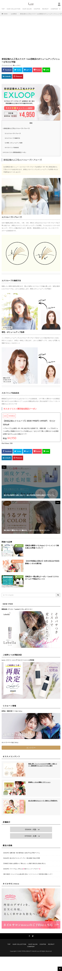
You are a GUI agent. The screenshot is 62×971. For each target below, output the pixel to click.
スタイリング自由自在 (12, 147)
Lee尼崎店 (14, 14)
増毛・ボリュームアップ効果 (13, 142)
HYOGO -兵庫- (31, 836)
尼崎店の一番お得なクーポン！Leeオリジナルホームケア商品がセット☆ (42, 577)
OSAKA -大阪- (31, 829)
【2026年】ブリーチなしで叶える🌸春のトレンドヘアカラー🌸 (21, 869)
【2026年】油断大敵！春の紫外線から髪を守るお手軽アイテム (21, 853)
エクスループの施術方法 (12, 138)
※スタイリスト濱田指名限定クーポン (14, 152)
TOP (3, 9)
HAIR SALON (27, 9)
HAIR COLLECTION (13, 9)
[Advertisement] (31, 38)
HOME (5, 14)
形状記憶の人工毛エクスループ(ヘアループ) (16, 128)
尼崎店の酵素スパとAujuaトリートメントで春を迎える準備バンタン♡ (42, 546)
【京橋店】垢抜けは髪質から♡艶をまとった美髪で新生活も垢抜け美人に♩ (24, 863)
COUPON (37, 9)
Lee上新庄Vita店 (18, 561)
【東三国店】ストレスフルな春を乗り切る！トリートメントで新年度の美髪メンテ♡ (28, 874)
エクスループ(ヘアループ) (13, 133)
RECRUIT (45, 9)
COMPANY (54, 9)
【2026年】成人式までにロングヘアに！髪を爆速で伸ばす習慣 (21, 858)
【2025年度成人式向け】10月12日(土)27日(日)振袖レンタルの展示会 (42, 562)
